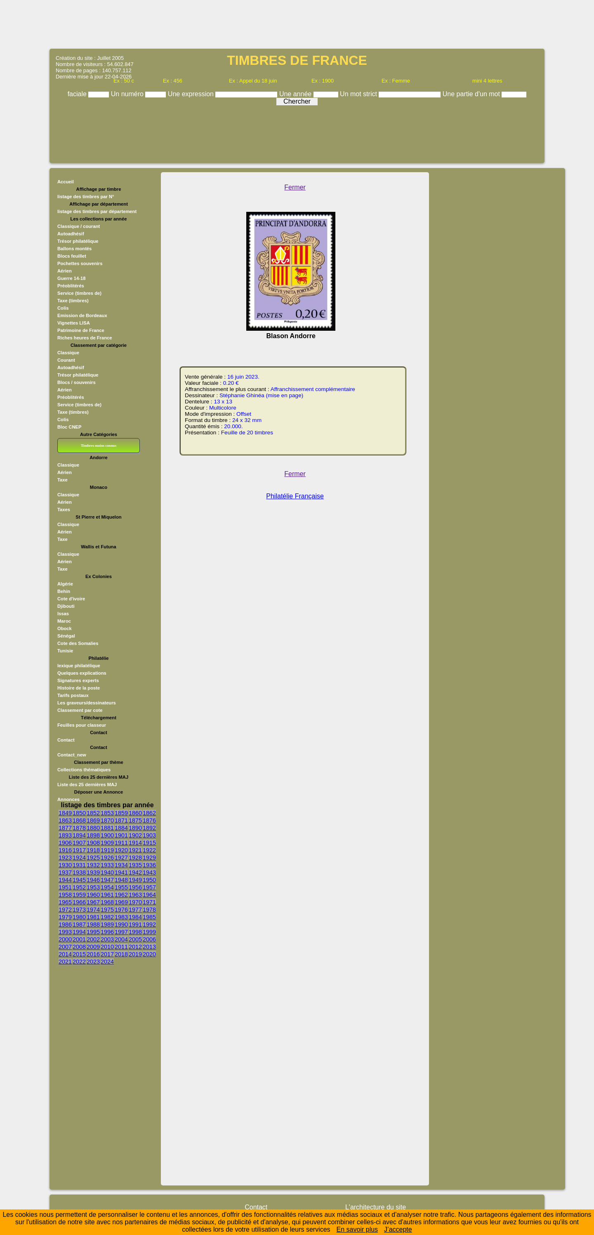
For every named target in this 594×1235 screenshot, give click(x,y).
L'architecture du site (375, 1207)
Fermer (295, 187)
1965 (65, 902)
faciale (78, 93)
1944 (65, 880)
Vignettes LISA (73, 322)
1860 (135, 813)
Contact (66, 739)
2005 (135, 939)
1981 (93, 917)
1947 (107, 880)
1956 (135, 887)
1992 (149, 924)
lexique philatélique (78, 665)
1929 (149, 857)
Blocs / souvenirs (76, 382)
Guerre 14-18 (71, 278)
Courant (66, 360)
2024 (107, 961)
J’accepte (398, 1229)
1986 (65, 924)
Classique (68, 352)
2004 (121, 939)
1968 (107, 902)
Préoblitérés (70, 285)
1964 (149, 894)
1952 (79, 887)
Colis (62, 308)
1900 (107, 835)
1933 (107, 865)
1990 (121, 924)
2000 (65, 939)
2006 (149, 939)
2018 (121, 954)
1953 (93, 887)
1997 (121, 932)
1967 (93, 902)
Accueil (65, 181)
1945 (79, 880)
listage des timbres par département (97, 211)
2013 (149, 946)
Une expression (192, 93)
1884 (121, 828)
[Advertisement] (297, 23)
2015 (79, 954)
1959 (79, 894)
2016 (93, 954)
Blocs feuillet (71, 256)
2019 (135, 954)
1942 (135, 872)
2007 (65, 946)
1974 (93, 909)
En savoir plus (357, 1229)
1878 (79, 828)
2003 (107, 939)
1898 (93, 835)
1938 (79, 872)
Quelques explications (81, 673)
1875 (135, 820)
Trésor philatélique (77, 241)
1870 (107, 820)
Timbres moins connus (98, 445)
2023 (93, 961)
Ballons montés (74, 248)
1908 (93, 842)
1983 (121, 917)
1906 (65, 842)
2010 (107, 946)
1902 (135, 835)
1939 (93, 872)
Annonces (68, 799)
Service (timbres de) (79, 293)
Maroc (64, 621)
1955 (121, 887)
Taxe (62, 479)
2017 (107, 954)
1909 (107, 842)
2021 (65, 961)
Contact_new (71, 754)
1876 (149, 820)
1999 (149, 932)
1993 (65, 932)
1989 (107, 924)
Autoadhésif (70, 233)
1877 (65, 828)
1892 (149, 828)
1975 (107, 909)
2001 (79, 939)
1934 (121, 865)
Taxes (63, 509)
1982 (107, 917)
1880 (93, 828)
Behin (63, 591)
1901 (121, 835)
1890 (135, 828)
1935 (135, 865)
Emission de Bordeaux (82, 315)
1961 (107, 894)
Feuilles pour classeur (81, 725)
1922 (149, 850)
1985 (149, 917)
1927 (121, 857)
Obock (64, 628)
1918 (93, 850)
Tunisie (65, 650)
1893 (65, 835)
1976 (121, 909)
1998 (135, 932)
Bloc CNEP (69, 426)
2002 (93, 939)
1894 (79, 835)
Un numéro (128, 93)
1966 (79, 902)
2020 (149, 954)
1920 (121, 850)
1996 (107, 932)
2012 (135, 946)
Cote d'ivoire (71, 598)
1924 (79, 857)
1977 (135, 909)
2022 (79, 961)
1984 (135, 917)
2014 (65, 954)
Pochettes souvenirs (79, 263)
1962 (121, 894)
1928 (135, 857)
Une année (296, 93)
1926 (107, 857)
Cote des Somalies (77, 643)
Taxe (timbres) (73, 300)
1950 (149, 880)
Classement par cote (79, 710)
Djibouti (66, 606)
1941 (121, 872)
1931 (79, 865)
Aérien (64, 270)
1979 (65, 917)
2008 (79, 946)
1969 (121, 902)
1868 (79, 820)
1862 (149, 813)
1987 (79, 924)
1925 (93, 857)
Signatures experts (78, 680)
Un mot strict (359, 93)
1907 (79, 842)
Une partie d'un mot (472, 93)
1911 (121, 842)
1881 (107, 828)
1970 (135, 902)
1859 (121, 813)
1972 (65, 909)
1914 (135, 842)
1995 (93, 932)
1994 (79, 932)
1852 (93, 813)
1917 (79, 850)
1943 (149, 872)
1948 (121, 880)
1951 (65, 887)
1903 (149, 835)
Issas (63, 613)
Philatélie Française (295, 496)
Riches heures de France (84, 337)
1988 (93, 924)
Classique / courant (78, 226)
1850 (79, 813)
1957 (149, 887)
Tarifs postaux (73, 695)
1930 (65, 865)
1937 (65, 872)
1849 (65, 813)
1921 (135, 850)
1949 (135, 880)
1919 (107, 850)
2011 (121, 946)
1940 (107, 872)
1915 (149, 842)
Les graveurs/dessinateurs (86, 702)
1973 (79, 909)
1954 (107, 887)
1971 (149, 902)
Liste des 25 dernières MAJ (87, 784)
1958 (65, 894)
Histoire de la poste (78, 687)
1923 (65, 857)
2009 (93, 946)
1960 (93, 894)
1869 (93, 820)
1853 (107, 813)
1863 (65, 820)
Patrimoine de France (80, 330)
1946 (93, 880)
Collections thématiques (84, 769)
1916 (65, 850)
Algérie (65, 583)
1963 (135, 894)
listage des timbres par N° (85, 196)
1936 (149, 865)
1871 (121, 820)
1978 (149, 909)
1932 (93, 865)
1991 (135, 924)
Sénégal (66, 635)
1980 (79, 917)
